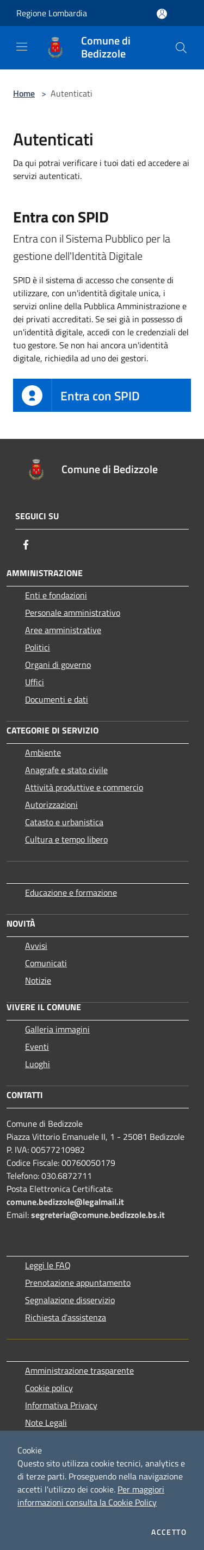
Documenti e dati (56, 699)
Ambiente (43, 752)
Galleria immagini (57, 1029)
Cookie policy (49, 1387)
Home (24, 93)
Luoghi (37, 1063)
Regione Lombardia (51, 13)
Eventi (37, 1046)
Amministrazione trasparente (79, 1370)
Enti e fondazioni (56, 595)
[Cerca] (181, 47)
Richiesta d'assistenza (65, 1317)
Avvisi (36, 945)
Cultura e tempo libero (66, 839)
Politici (37, 647)
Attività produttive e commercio (84, 787)
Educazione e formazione (71, 892)
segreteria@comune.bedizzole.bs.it (98, 1214)
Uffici (34, 681)
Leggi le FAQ (48, 1265)
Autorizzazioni (51, 804)
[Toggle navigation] (21, 46)
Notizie (38, 980)
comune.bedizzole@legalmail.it (65, 1201)
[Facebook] (26, 545)
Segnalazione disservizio (70, 1299)
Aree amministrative (63, 629)
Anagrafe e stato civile (66, 769)
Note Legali (46, 1422)
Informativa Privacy (61, 1405)
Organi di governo (58, 664)
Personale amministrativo (72, 612)
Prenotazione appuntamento (78, 1282)
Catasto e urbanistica (64, 821)
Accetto (169, 1532)
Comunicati (46, 962)
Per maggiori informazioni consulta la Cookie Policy (90, 1496)
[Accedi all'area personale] (161, 14)
